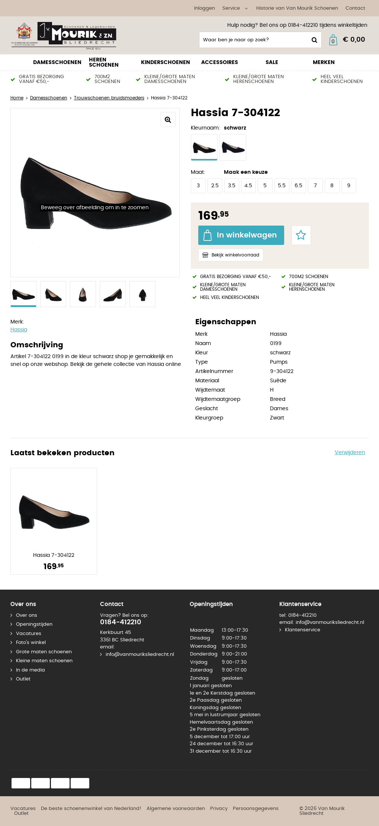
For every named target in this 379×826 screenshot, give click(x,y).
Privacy (219, 808)
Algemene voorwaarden (176, 808)
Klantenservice (302, 630)
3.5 (231, 185)
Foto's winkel (31, 642)
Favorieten (301, 235)
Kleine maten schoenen (44, 660)
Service (231, 8)
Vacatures (28, 633)
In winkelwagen (247, 235)
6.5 (298, 185)
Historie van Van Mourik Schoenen (297, 8)
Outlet (23, 679)
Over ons (26, 615)
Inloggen (204, 8)
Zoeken (313, 40)
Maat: (198, 172)
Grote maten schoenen (44, 652)
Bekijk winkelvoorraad (235, 255)
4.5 (248, 185)
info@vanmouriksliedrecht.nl (140, 654)
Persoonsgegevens (256, 808)
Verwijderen (350, 452)
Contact (355, 8)
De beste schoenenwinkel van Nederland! (91, 808)
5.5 (282, 185)
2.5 (215, 185)
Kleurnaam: (205, 128)
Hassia (18, 329)
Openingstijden (34, 624)
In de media (30, 670)
